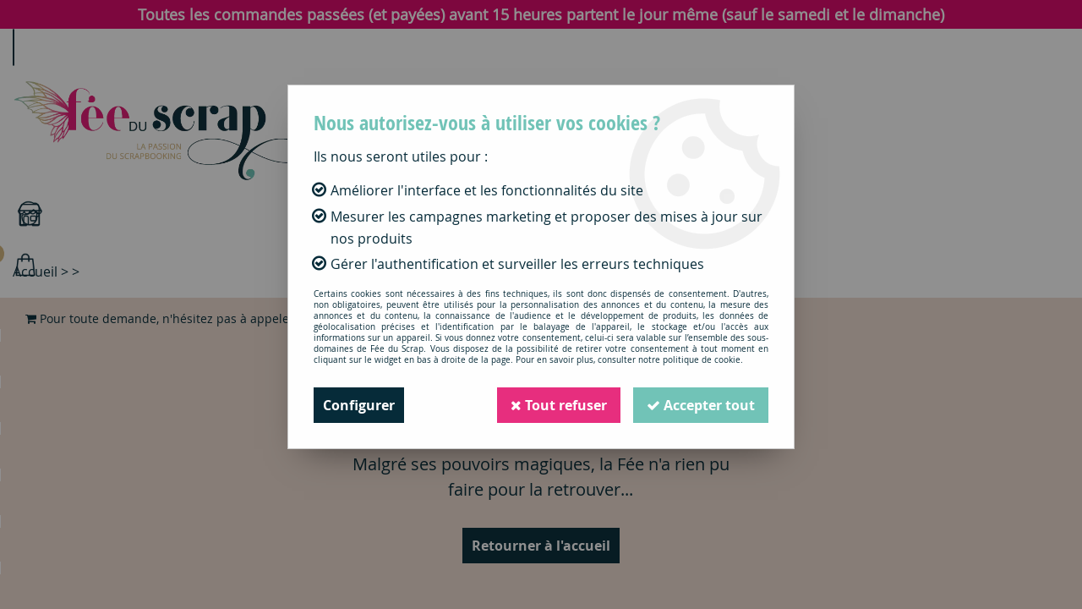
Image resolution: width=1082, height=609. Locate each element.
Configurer (359, 405)
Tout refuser (559, 405)
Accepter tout (701, 405)
